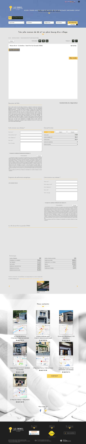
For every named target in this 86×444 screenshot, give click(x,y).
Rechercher (72, 22)
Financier (72, 132)
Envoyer (39, 155)
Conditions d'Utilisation (35, 169)
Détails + (60, 132)
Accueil (26, 10)
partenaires (70, 10)
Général (49, 132)
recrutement (62, 10)
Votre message (11, 143)
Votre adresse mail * (12, 134)
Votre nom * (10, 132)
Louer (13, 17)
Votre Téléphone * (12, 137)
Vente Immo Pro (19, 17)
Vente (10, 17)
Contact (77, 10)
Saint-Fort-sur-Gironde (15, 37)
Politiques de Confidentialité (25, 169)
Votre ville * (10, 140)
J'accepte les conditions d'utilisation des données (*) (19, 153)
